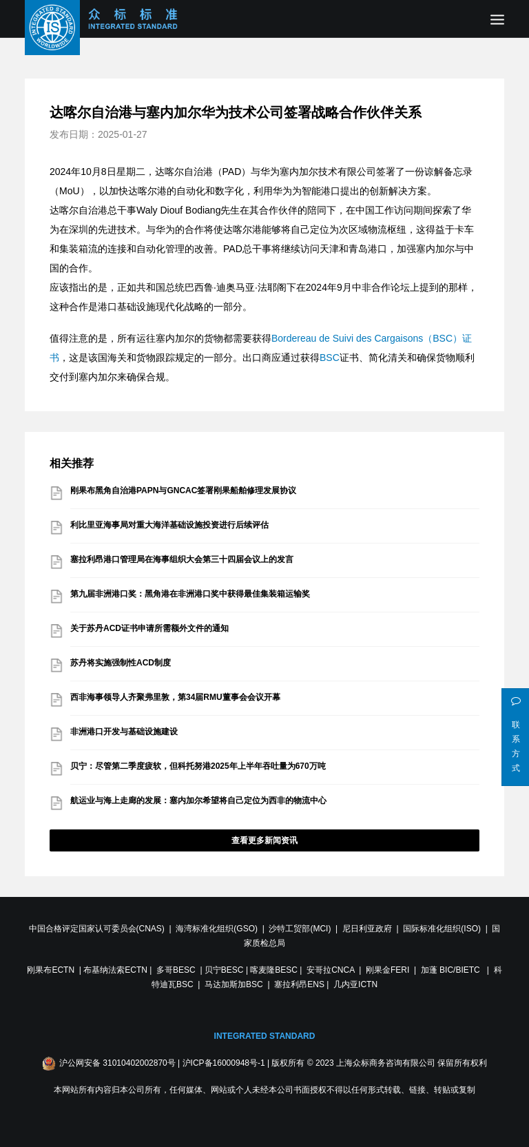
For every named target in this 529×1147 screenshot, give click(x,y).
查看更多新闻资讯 (264, 840)
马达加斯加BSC (234, 984)
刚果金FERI (387, 970)
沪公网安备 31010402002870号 (117, 1063)
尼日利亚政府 (367, 928)
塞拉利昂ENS (299, 984)
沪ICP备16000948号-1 (224, 1063)
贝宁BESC (224, 970)
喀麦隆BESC (274, 970)
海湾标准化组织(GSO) (217, 928)
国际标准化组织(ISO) (442, 928)
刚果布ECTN (50, 970)
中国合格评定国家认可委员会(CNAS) (97, 928)
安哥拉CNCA (330, 970)
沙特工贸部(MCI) (300, 928)
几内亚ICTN (355, 984)
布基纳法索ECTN (115, 970)
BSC (330, 357)
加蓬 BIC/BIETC (451, 970)
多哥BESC (176, 970)
